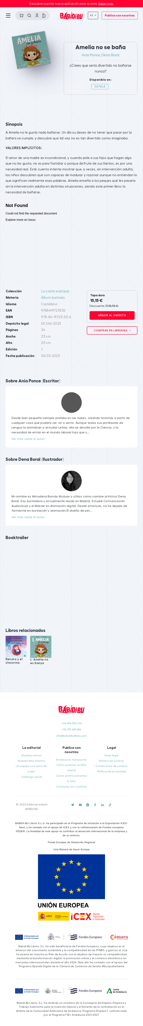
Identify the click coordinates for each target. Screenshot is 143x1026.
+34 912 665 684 (71, 729)
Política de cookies (111, 760)
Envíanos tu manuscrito (71, 759)
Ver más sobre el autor (28, 438)
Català (99, 86)
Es (92, 15)
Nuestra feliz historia (31, 760)
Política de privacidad (111, 771)
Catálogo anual (31, 777)
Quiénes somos (31, 755)
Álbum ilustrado (53, 297)
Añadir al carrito (112, 315)
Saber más (106, 3)
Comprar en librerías (111, 330)
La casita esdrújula (55, 291)
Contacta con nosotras (71, 786)
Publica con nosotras (120, 15)
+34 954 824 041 (71, 723)
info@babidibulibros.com (71, 735)
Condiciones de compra (112, 766)
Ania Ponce (91, 55)
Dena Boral (110, 55)
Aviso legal (111, 755)
